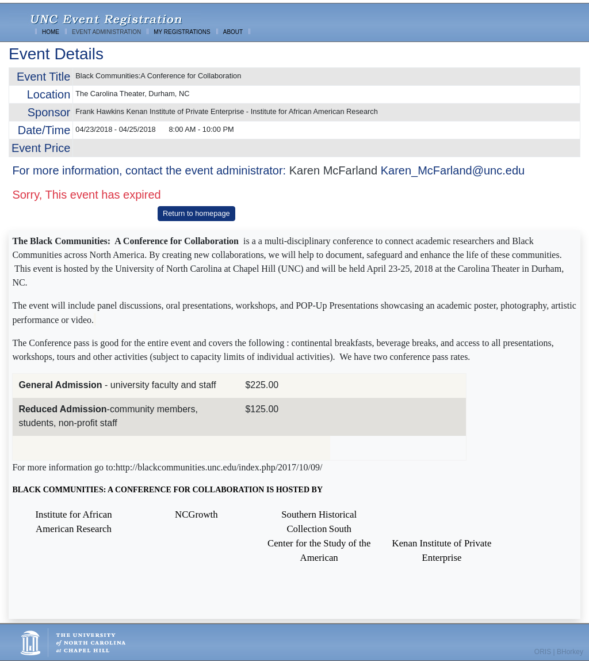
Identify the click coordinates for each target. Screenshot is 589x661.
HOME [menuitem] (50, 32)
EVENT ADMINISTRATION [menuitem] (106, 32)
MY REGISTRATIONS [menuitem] (182, 32)
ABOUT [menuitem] (233, 32)
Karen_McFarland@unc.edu (453, 170)
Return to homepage (196, 213)
